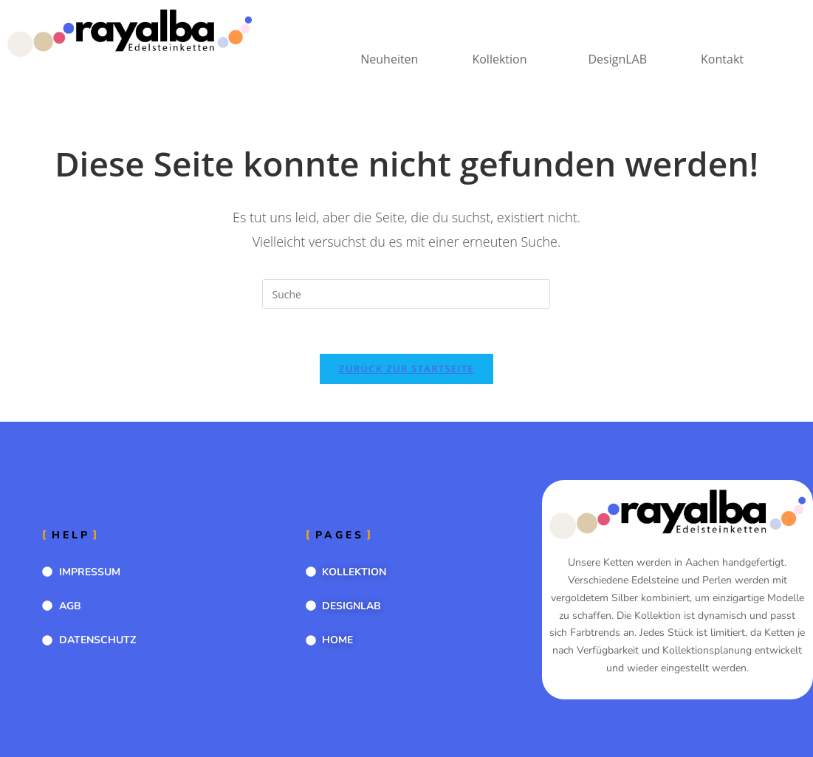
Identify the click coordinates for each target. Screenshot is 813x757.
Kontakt (722, 59)
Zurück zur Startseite (406, 368)
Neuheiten (389, 59)
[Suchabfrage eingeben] (406, 294)
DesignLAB (618, 59)
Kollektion (499, 59)
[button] (502, 59)
